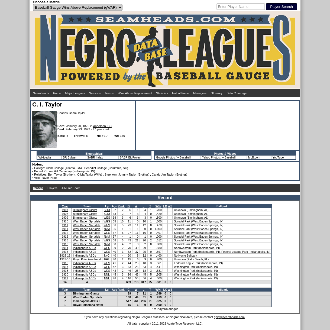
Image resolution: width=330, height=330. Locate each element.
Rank (121, 206)
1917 (65, 266)
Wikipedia (44, 157)
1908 (65, 213)
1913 (65, 240)
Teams (109, 93)
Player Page (49, 177)
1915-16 (65, 255)
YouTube (278, 157)
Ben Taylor (55, 174)
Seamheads (41, 93)
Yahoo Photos (211, 157)
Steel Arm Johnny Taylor (121, 174)
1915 (65, 251)
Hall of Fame (180, 93)
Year (65, 206)
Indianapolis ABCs (84, 248)
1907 (65, 210)
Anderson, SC (102, 126)
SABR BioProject (130, 157)
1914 (65, 248)
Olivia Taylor (85, 174)
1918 (65, 270)
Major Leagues (75, 93)
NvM (107, 229)
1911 (65, 225)
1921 (65, 278)
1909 (65, 217)
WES (106, 217)
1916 (65, 263)
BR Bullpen (70, 157)
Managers (199, 93)
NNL (107, 274)
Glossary (216, 93)
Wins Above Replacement (135, 93)
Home (57, 93)
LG (165, 206)
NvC (106, 255)
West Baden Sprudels (86, 221)
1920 (65, 274)
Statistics (162, 93)
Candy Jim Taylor (163, 174)
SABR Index (95, 157)
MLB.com (254, 157)
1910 (65, 221)
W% (158, 206)
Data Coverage (237, 93)
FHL (106, 259)
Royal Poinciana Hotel (87, 259)
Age (114, 206)
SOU (107, 210)
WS (170, 206)
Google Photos (165, 157)
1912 (65, 232)
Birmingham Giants (85, 210)
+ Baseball (183, 157)
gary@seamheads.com (229, 317)
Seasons (95, 93)
